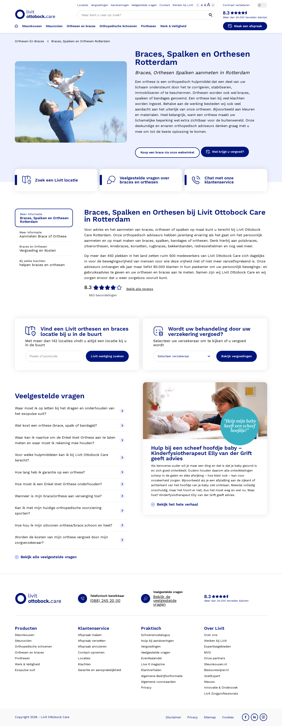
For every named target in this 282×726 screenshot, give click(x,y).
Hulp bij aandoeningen (157, 640)
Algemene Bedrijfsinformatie (161, 676)
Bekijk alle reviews (139, 289)
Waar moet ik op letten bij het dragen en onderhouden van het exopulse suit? (70, 411)
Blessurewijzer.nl (216, 670)
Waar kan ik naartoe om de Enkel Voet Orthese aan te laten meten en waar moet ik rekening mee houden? (70, 440)
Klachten (84, 664)
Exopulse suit (25, 670)
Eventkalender (151, 658)
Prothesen (148, 26)
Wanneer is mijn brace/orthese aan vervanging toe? (70, 496)
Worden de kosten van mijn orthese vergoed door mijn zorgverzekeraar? (70, 540)
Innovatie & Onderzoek (221, 687)
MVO (207, 652)
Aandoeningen (120, 5)
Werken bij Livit (182, 5)
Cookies (228, 717)
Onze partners (214, 658)
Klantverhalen (151, 670)
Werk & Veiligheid (173, 26)
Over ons (210, 635)
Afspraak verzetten (92, 640)
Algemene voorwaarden (158, 682)
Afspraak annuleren (92, 646)
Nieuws (209, 682)
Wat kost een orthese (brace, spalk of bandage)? (70, 425)
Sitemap (210, 717)
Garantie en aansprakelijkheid (99, 670)
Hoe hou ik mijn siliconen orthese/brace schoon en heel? (70, 525)
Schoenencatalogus (155, 635)
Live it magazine (153, 664)
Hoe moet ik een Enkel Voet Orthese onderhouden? (70, 484)
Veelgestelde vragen (144, 5)
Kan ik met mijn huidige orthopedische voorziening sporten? (70, 510)
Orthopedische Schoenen (118, 26)
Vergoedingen (99, 5)
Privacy (146, 687)
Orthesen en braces (81, 26)
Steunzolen (54, 26)
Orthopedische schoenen (33, 646)
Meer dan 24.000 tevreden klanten (245, 17)
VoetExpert (212, 676)
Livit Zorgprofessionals (221, 693)
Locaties (82, 5)
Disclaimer (173, 717)
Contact (164, 5)
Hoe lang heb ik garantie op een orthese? (70, 472)
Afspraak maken (90, 635)
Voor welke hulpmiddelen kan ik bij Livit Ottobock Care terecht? (70, 457)
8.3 (226, 13)
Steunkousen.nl (215, 664)
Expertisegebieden (217, 646)
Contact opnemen (91, 652)
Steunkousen (32, 26)
